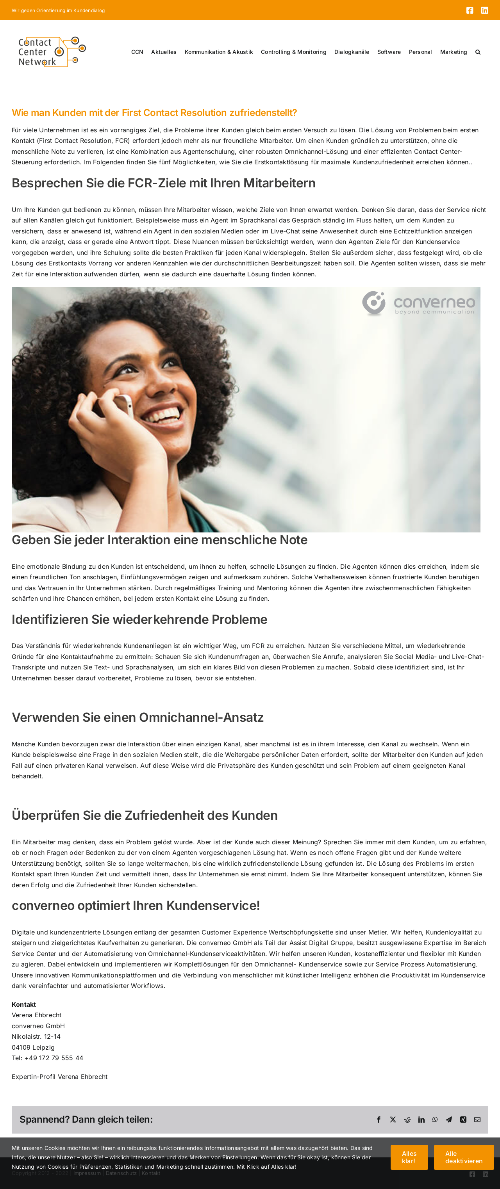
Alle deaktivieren (464, 1157)
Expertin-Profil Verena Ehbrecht (59, 1076)
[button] (477, 52)
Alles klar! (409, 1157)
